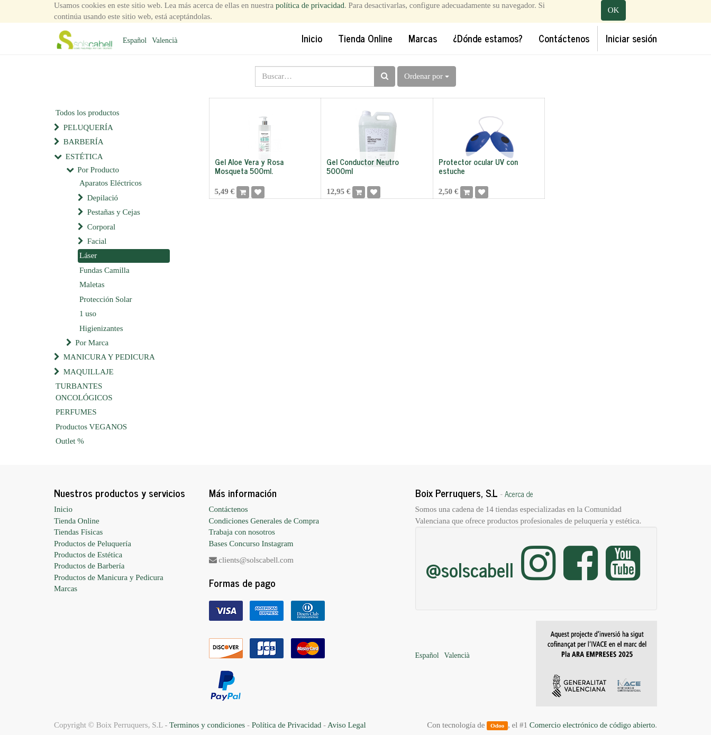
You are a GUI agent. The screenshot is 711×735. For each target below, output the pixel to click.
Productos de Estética (88, 554)
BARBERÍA (83, 141)
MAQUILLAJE (88, 372)
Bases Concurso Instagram (251, 543)
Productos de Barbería (89, 566)
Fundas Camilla (104, 270)
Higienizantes (101, 328)
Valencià (164, 40)
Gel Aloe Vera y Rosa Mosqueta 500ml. (249, 166)
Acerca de (519, 494)
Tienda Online (76, 521)
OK (613, 10)
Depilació (102, 198)
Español (135, 40)
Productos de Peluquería (92, 543)
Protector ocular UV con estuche (478, 166)
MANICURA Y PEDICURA (109, 357)
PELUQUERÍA (88, 127)
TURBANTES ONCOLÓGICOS (84, 391)
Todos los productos (88, 112)
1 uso (87, 313)
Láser (88, 255)
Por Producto (98, 170)
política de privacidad (310, 5)
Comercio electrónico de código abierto (592, 725)
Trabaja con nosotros (242, 532)
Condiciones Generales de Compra (264, 521)
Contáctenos (228, 509)
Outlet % (70, 441)
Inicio (63, 509)
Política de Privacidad (287, 725)
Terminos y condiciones (207, 725)
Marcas (65, 588)
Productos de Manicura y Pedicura (108, 577)
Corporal (101, 227)
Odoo (497, 725)
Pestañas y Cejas (113, 212)
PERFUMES (76, 412)
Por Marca (91, 342)
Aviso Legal (346, 725)
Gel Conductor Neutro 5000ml (362, 166)
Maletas (91, 284)
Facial (97, 241)
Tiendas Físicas (78, 532)
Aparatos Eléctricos (110, 183)
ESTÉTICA (84, 156)
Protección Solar (105, 299)
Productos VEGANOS (91, 426)
